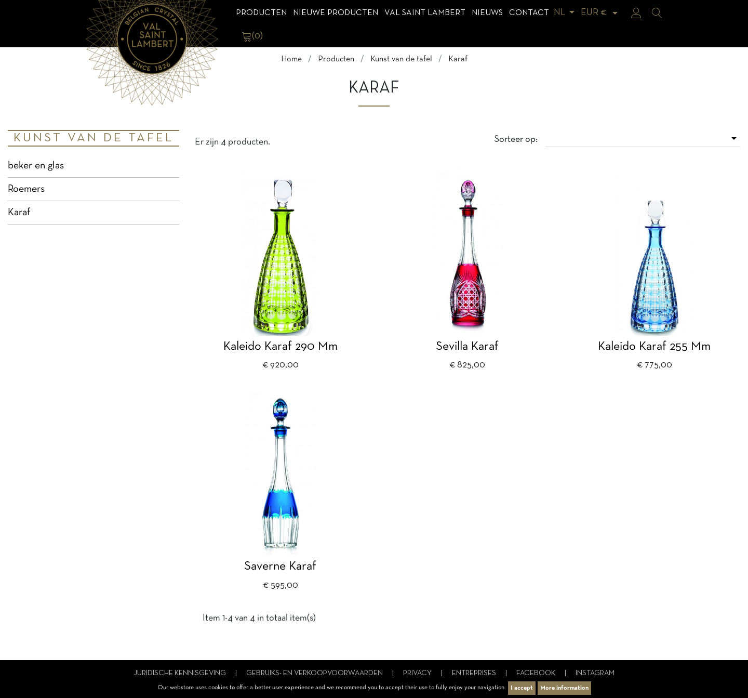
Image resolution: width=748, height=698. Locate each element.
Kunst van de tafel (93, 138)
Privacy (418, 673)
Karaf (19, 212)
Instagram (595, 673)
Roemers (26, 189)
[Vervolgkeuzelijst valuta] (601, 13)
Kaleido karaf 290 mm (280, 346)
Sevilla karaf (467, 346)
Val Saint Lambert (424, 13)
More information (564, 688)
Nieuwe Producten (335, 13)
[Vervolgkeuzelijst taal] (566, 13)
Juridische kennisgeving (180, 673)
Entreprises (475, 673)
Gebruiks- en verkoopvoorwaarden (315, 673)
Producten (261, 13)
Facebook (536, 673)
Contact (529, 13)
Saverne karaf (280, 566)
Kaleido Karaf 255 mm (654, 346)
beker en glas (36, 165)
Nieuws (487, 13)
